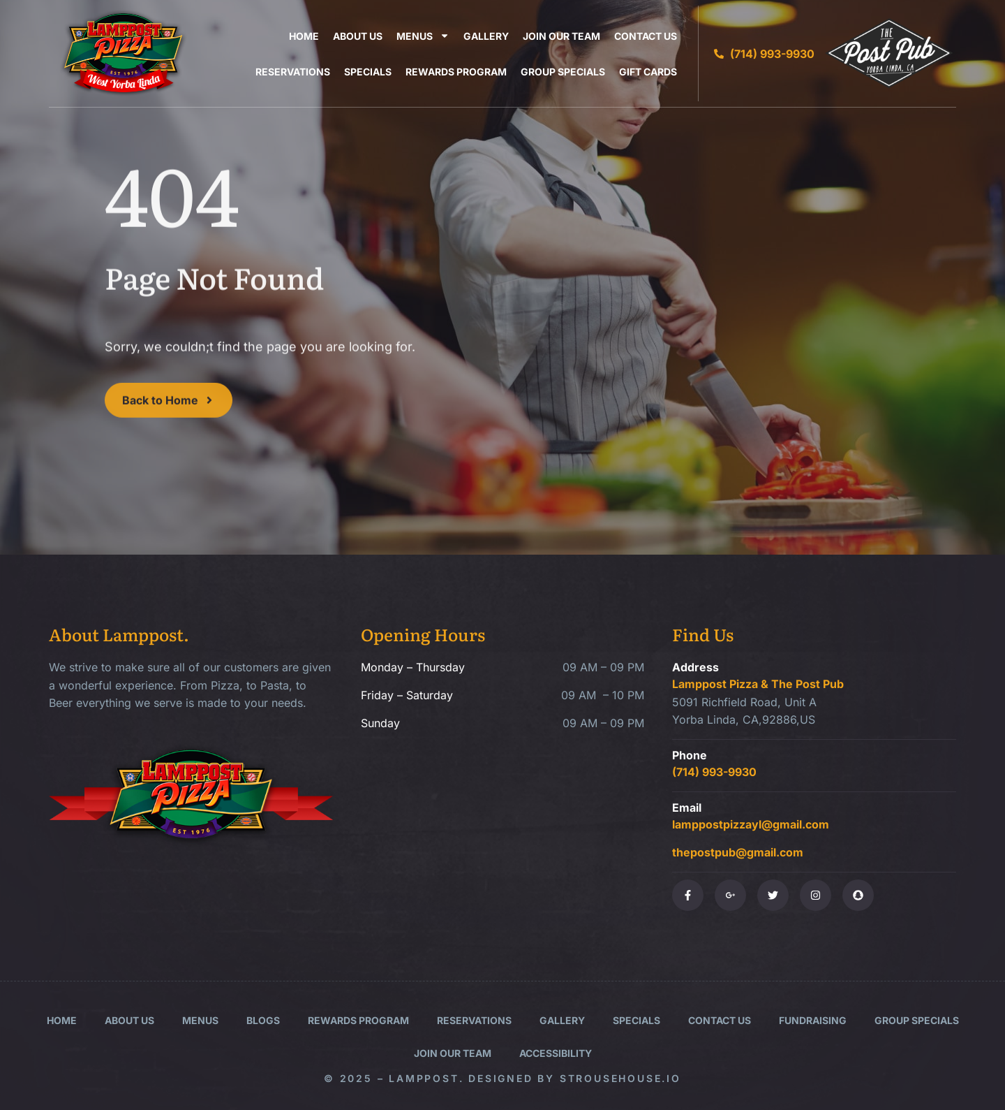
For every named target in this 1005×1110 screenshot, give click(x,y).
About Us (357, 36)
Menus (422, 36)
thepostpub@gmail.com (737, 852)
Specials (368, 72)
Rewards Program (456, 72)
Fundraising (813, 1020)
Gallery (486, 36)
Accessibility (555, 1053)
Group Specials (563, 72)
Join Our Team (561, 36)
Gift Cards (648, 72)
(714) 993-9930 (714, 772)
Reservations (292, 72)
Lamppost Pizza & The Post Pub (758, 684)
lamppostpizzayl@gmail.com (750, 824)
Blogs (263, 1020)
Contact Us (645, 36)
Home (304, 36)
